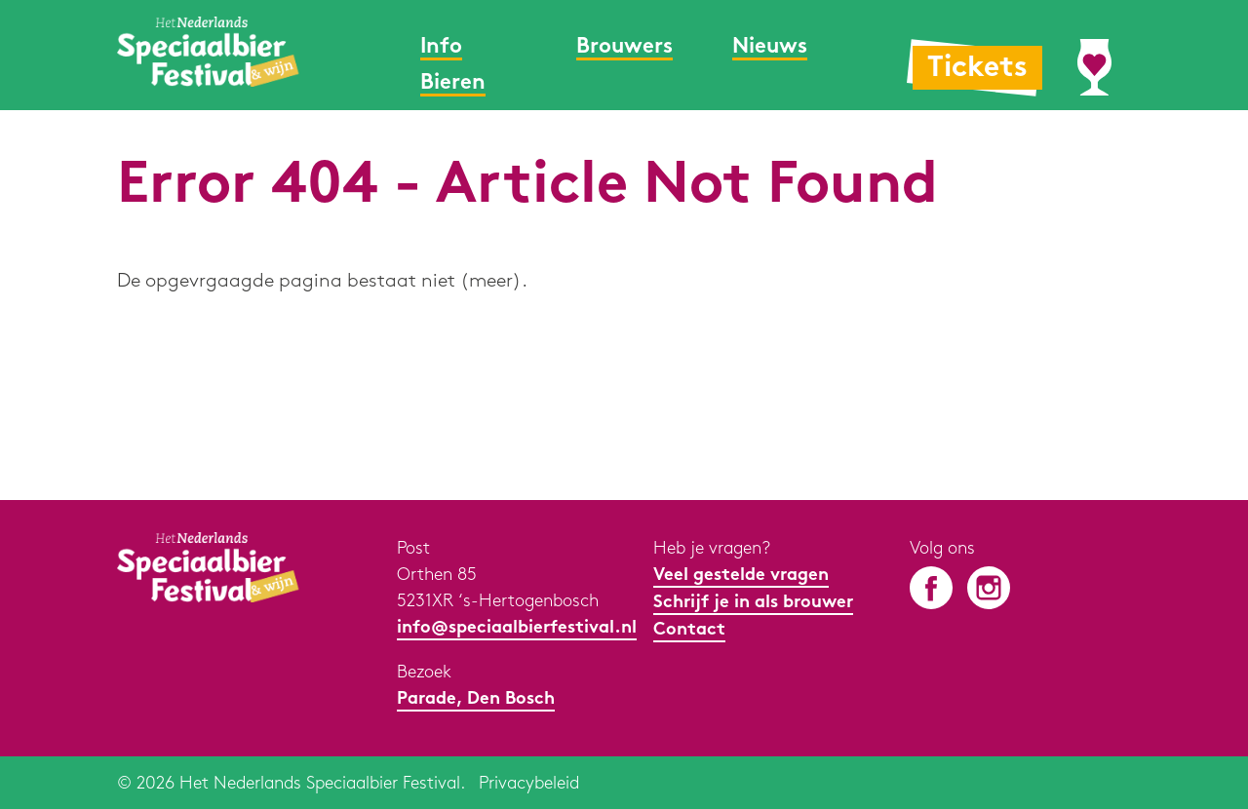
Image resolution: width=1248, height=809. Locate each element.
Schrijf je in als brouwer (753, 603)
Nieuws (769, 47)
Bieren (453, 83)
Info (441, 47)
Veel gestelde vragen (741, 575)
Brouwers (624, 47)
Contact (689, 630)
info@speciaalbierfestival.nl (517, 628)
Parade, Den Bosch (476, 699)
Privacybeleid (529, 783)
